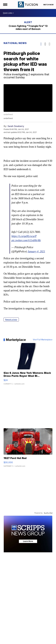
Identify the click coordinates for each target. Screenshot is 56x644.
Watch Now (48, 5)
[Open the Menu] (5, 4)
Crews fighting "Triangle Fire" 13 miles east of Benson (28, 27)
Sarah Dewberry (15, 126)
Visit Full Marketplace (42, 340)
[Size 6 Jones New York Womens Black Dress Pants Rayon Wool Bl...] (28, 365)
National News (15, 43)
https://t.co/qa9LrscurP (24, 236)
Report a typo (11, 319)
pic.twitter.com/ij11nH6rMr (26, 240)
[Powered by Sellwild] (48, 513)
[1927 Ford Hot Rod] (28, 449)
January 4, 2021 (36, 251)
